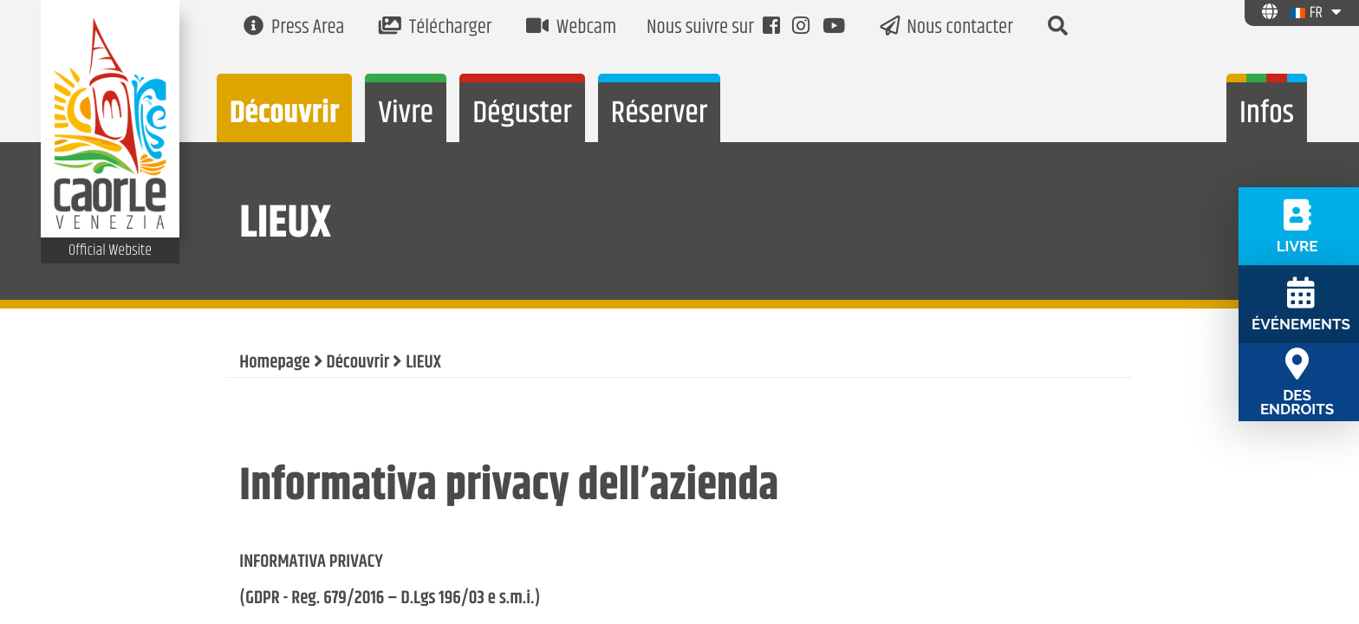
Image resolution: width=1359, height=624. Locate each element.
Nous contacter (946, 28)
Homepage (274, 363)
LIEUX (423, 363)
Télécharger (435, 28)
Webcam (571, 28)
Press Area (294, 28)
